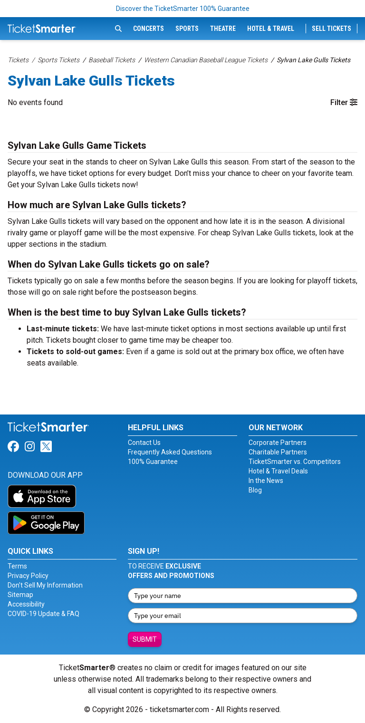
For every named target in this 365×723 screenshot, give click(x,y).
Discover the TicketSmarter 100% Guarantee (183, 8)
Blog (255, 490)
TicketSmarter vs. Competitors (295, 461)
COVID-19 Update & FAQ (43, 613)
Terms (17, 566)
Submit (145, 639)
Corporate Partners (278, 442)
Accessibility (26, 604)
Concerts (148, 28)
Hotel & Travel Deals (278, 471)
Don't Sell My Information (45, 585)
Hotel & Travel (270, 28)
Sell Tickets (331, 28)
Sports (187, 28)
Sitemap (20, 594)
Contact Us (144, 442)
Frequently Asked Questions (170, 452)
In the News (266, 480)
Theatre (223, 28)
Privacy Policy (28, 575)
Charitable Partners (278, 452)
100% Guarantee (153, 461)
